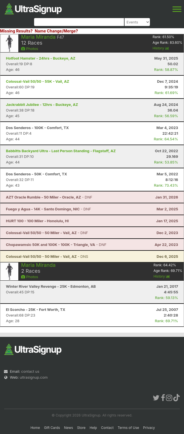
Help (93, 428)
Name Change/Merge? (56, 31)
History (161, 48)
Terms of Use (128, 428)
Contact (107, 428)
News (68, 428)
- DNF (49, 197)
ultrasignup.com (34, 377)
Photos (29, 48)
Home (35, 428)
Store (81, 428)
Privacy (149, 428)
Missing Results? (16, 31)
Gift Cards (52, 428)
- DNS (47, 256)
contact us (30, 371)
